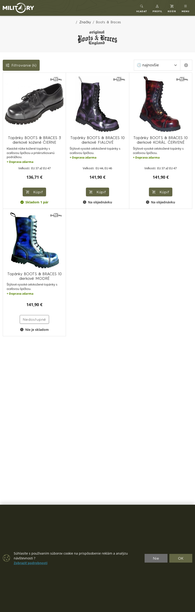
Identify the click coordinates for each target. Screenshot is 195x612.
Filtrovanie (21, 65)
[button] (157, 8)
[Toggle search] (142, 8)
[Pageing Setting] (186, 65)
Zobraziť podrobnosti (30, 563)
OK (181, 558)
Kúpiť (34, 192)
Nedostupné (34, 319)
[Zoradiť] (157, 65)
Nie (156, 558)
